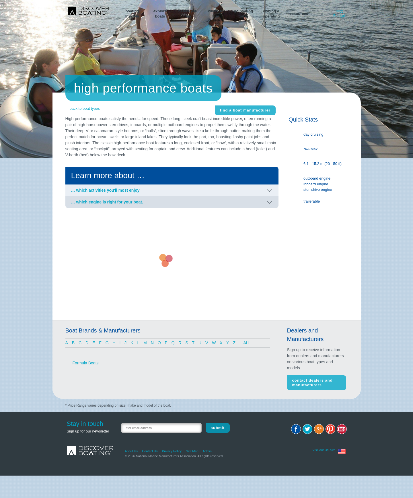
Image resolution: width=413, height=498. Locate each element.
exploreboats (160, 13)
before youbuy (187, 13)
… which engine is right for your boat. (107, 202)
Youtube (341, 429)
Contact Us (149, 451)
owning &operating (271, 13)
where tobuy (215, 13)
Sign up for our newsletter (88, 431)
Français (339, 16)
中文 (339, 11)
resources (299, 13)
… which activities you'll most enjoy (105, 190)
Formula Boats (86, 363)
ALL (247, 343)
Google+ (319, 429)
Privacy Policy (172, 451)
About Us (131, 451)
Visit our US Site (324, 450)
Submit (218, 428)
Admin (207, 451)
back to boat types (85, 108)
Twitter (307, 429)
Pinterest (330, 429)
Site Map (192, 451)
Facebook (296, 429)
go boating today (243, 13)
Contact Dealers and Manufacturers (312, 382)
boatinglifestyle (132, 13)
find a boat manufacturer (245, 110)
